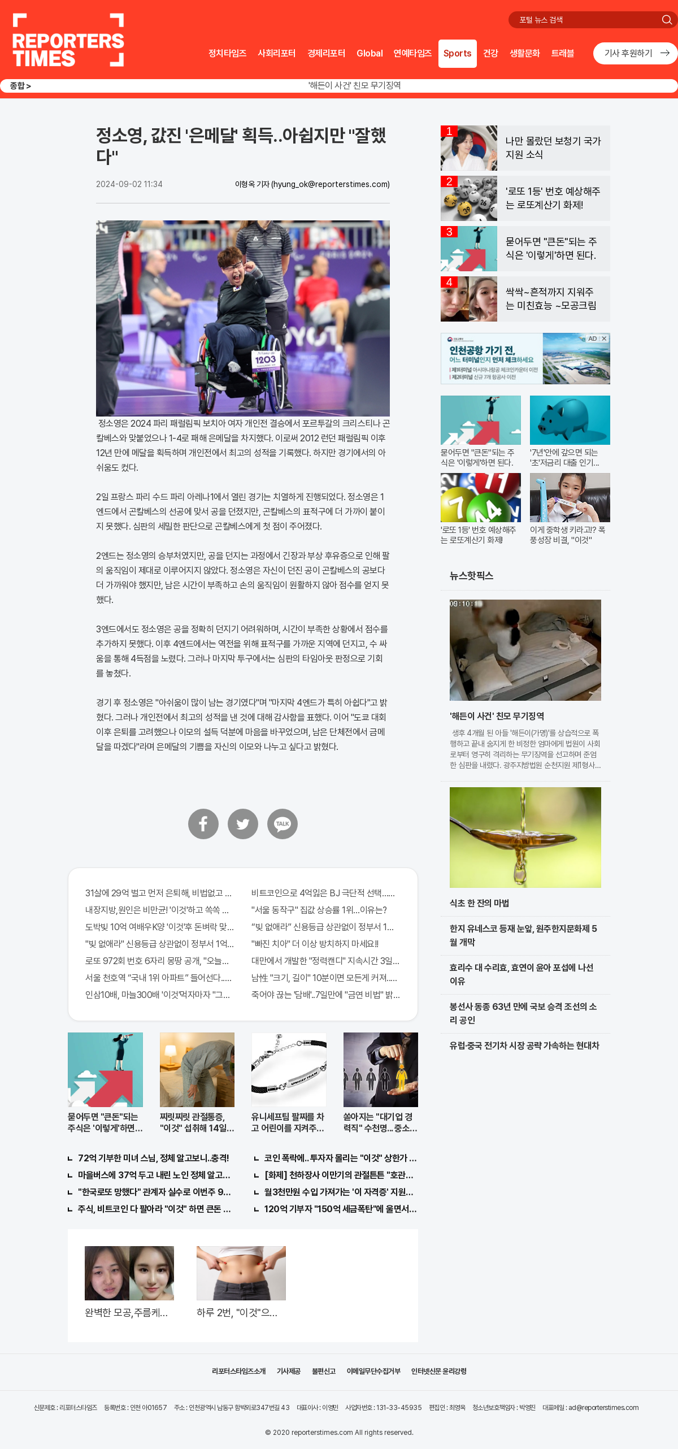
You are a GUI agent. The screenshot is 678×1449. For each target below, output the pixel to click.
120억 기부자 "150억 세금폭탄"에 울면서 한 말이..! (341, 1209)
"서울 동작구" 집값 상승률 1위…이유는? (319, 910)
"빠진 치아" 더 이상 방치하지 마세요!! (315, 944)
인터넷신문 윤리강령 (438, 1371)
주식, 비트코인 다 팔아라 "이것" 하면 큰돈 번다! (155, 1209)
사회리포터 (277, 53)
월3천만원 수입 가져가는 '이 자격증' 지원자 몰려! (341, 1192)
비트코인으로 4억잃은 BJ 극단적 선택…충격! (326, 893)
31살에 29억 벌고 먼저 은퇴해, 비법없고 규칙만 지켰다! (159, 893)
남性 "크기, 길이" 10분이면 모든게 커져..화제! (326, 978)
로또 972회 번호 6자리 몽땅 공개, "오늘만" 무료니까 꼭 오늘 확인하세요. (159, 961)
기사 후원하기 (629, 53)
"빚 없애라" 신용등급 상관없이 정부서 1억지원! (159, 944)
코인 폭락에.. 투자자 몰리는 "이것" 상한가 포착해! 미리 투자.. (341, 1158)
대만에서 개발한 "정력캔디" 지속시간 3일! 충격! (326, 961)
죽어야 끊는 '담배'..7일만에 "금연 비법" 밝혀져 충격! (326, 995)
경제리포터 (326, 53)
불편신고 (324, 1371)
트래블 (563, 53)
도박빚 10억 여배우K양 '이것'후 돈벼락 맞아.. (159, 927)
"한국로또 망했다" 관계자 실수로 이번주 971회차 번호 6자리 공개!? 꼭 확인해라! (155, 1192)
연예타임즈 (413, 53)
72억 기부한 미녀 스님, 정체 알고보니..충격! (153, 1158)
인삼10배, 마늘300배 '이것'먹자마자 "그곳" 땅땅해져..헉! (159, 995)
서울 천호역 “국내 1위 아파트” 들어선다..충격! (159, 978)
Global (370, 53)
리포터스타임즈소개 (239, 1371)
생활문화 (525, 53)
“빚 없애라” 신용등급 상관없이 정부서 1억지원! (326, 927)
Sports (458, 53)
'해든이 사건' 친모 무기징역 (354, 85)
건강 (490, 53)
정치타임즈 (227, 53)
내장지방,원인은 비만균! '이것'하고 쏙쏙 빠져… (159, 910)
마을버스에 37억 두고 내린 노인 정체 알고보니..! (155, 1175)
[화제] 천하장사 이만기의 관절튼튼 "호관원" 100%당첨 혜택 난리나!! (341, 1175)
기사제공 (289, 1371)
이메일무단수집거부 (374, 1371)
